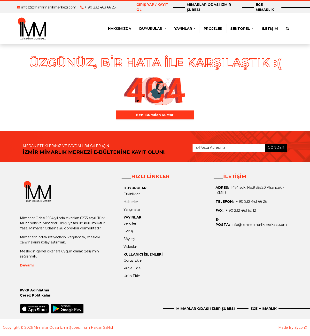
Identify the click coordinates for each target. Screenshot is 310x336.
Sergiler (130, 223)
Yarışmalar (132, 209)
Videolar (130, 246)
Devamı (27, 265)
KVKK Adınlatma (34, 290)
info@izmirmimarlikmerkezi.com (48, 7)
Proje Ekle (132, 268)
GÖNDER (276, 147)
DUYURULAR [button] (151, 28)
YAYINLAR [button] (183, 28)
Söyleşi (129, 239)
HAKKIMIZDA (119, 28)
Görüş (128, 231)
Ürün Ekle (132, 276)
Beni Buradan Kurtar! (155, 115)
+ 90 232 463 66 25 (100, 7)
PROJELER (213, 28)
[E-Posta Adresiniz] (229, 148)
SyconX (300, 327)
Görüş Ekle (133, 260)
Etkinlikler (132, 194)
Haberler (131, 202)
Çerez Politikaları (35, 295)
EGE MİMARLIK (265, 7)
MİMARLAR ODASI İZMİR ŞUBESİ (209, 7)
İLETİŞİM (270, 28)
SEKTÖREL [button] (240, 28)
